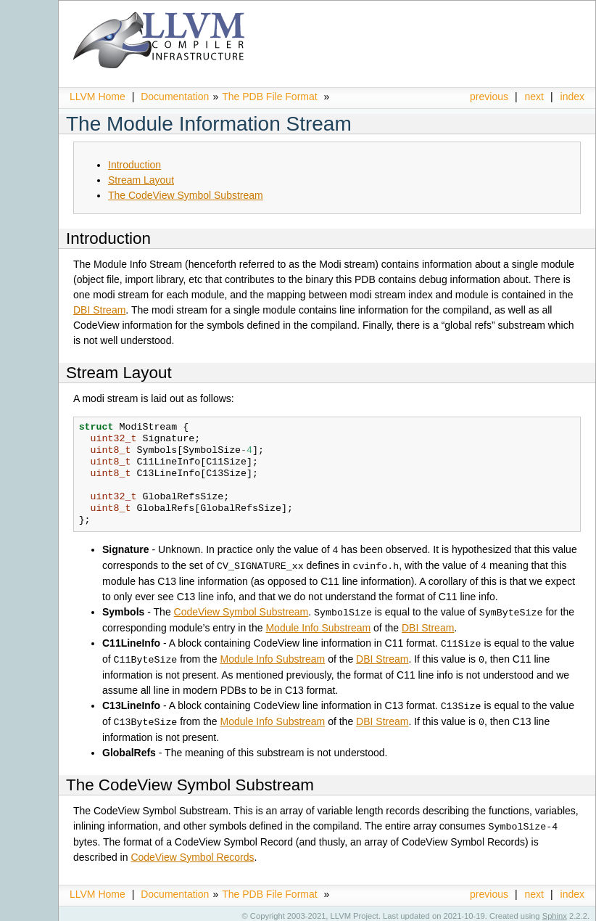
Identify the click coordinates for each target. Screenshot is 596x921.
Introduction (134, 165)
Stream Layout (141, 180)
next (534, 96)
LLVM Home (97, 96)
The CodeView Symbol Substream (185, 195)
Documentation (175, 96)
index (572, 96)
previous (489, 96)
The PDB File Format (269, 96)
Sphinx (554, 910)
